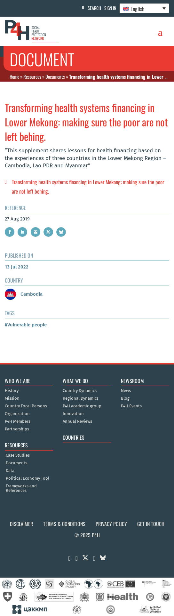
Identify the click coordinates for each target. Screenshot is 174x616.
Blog (125, 398)
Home (14, 76)
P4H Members (17, 421)
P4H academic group (82, 406)
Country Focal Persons (26, 406)
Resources (32, 76)
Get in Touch (150, 524)
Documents (55, 76)
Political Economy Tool (27, 478)
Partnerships (17, 429)
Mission (12, 398)
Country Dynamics (80, 390)
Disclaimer (21, 524)
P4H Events (131, 406)
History (12, 390)
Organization (17, 414)
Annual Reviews (77, 421)
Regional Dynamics (81, 398)
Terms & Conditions (64, 524)
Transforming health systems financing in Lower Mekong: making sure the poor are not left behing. (88, 186)
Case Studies (18, 455)
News (126, 390)
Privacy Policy (111, 524)
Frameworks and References (21, 488)
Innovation (73, 414)
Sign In (110, 7)
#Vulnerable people (26, 325)
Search (94, 7)
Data (10, 470)
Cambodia (24, 294)
